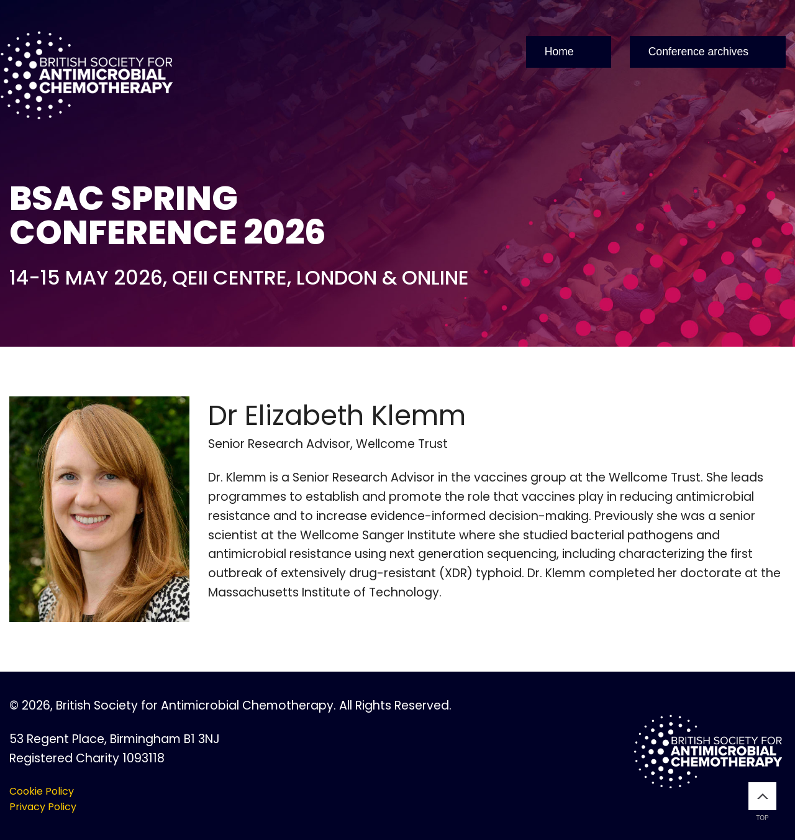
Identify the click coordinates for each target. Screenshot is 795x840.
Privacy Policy (42, 807)
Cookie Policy (41, 791)
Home (559, 51)
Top (762, 801)
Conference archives (698, 51)
